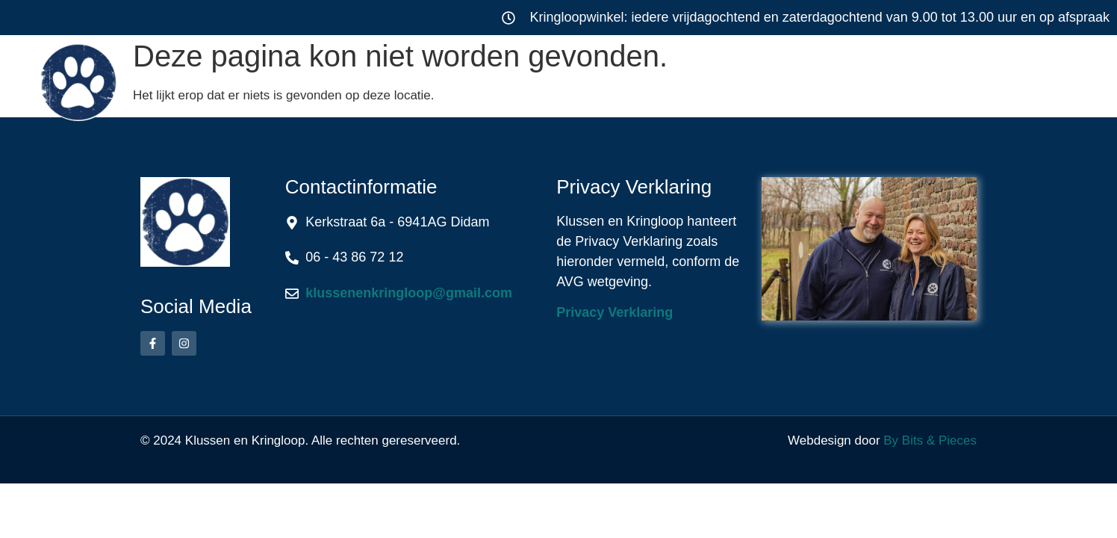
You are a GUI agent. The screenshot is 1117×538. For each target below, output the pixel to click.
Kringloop (557, 78)
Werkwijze (694, 78)
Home (303, 78)
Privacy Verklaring (614, 312)
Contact (955, 78)
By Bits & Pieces (930, 440)
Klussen (416, 78)
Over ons (830, 78)
